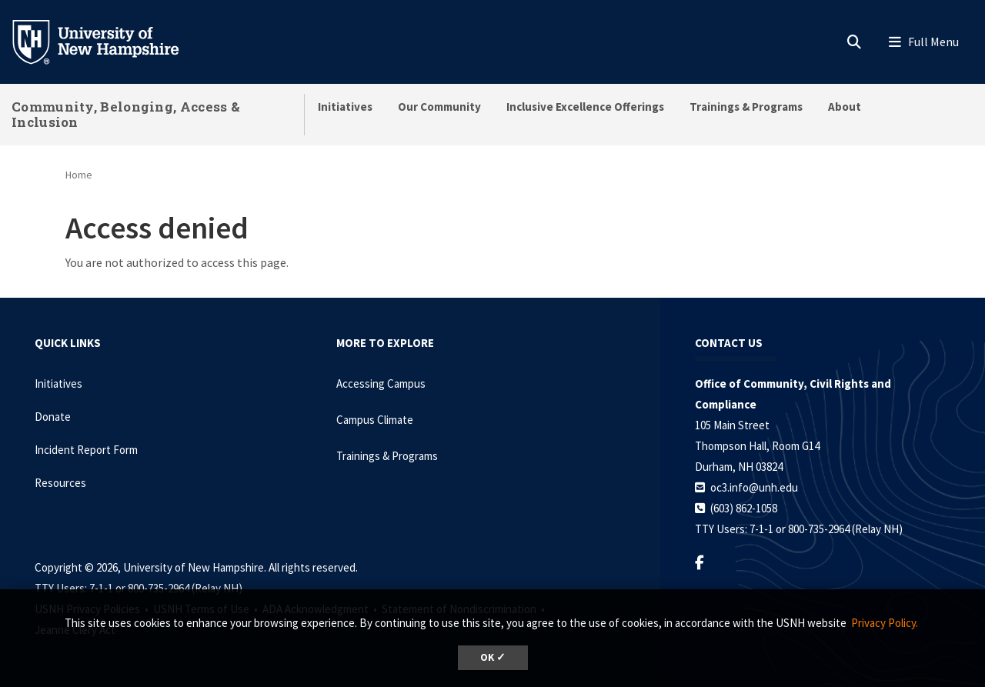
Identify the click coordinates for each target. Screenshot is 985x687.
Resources (60, 482)
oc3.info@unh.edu (754, 487)
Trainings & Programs (746, 106)
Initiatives (345, 106)
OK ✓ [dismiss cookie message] (493, 657)
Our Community (439, 106)
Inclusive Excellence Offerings (585, 106)
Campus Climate (374, 419)
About (844, 106)
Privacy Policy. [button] (884, 622)
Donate (53, 416)
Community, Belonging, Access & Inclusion (126, 114)
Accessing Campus (381, 383)
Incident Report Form (86, 449)
